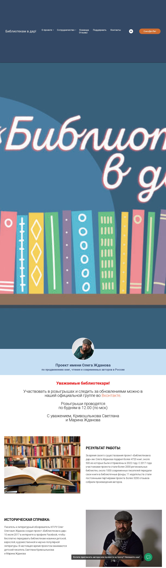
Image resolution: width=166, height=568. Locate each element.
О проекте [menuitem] (47, 30)
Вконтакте (111, 395)
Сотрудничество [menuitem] (66, 30)
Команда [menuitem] (84, 30)
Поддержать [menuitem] (99, 30)
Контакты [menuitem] (116, 30)
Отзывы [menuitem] (83, 32)
